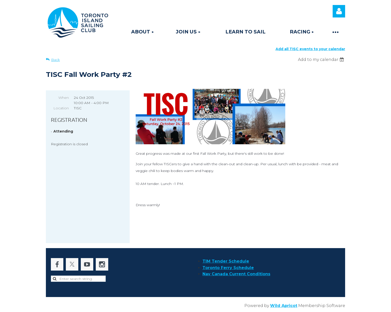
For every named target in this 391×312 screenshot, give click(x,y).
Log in (339, 11)
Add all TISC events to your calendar (310, 49)
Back (55, 59)
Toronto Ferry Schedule (228, 267)
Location (61, 108)
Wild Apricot (283, 305)
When (63, 97)
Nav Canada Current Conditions (236, 274)
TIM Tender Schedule (225, 261)
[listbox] (321, 59)
